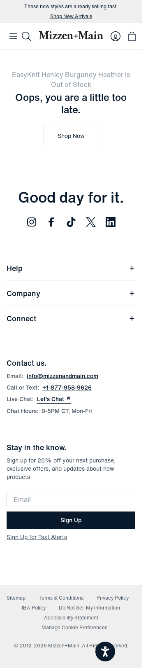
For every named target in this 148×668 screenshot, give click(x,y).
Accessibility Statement (71, 617)
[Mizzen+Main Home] (71, 35)
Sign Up (70, 520)
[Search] (26, 36)
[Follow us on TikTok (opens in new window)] (71, 222)
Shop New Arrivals (71, 16)
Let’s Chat (54, 399)
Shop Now (71, 135)
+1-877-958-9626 (67, 387)
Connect (71, 318)
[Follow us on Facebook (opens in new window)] (51, 222)
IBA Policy (34, 607)
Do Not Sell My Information (89, 607)
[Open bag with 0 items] (132, 36)
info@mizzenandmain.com (62, 375)
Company (71, 293)
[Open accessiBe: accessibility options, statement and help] (105, 651)
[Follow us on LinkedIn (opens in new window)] (110, 222)
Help (71, 268)
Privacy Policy (113, 597)
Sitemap (16, 597)
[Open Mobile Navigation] (13, 36)
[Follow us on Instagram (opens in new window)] (31, 222)
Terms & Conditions (61, 597)
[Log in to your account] (115, 36)
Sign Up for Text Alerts (37, 537)
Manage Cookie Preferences (74, 627)
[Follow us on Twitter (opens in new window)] (90, 222)
